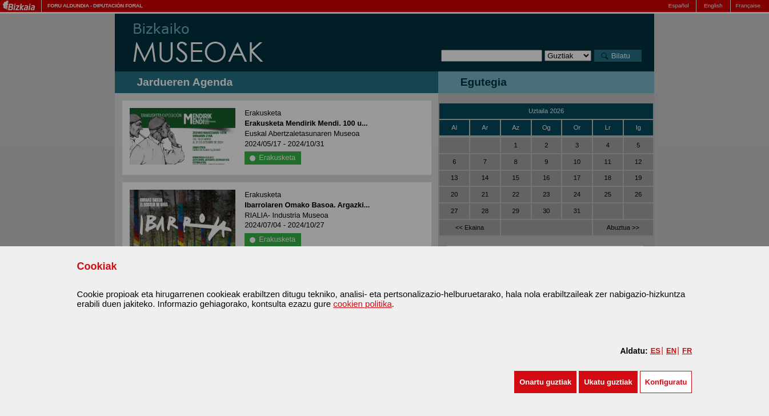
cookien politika (362, 304)
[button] (545, 382)
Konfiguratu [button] (666, 382)
